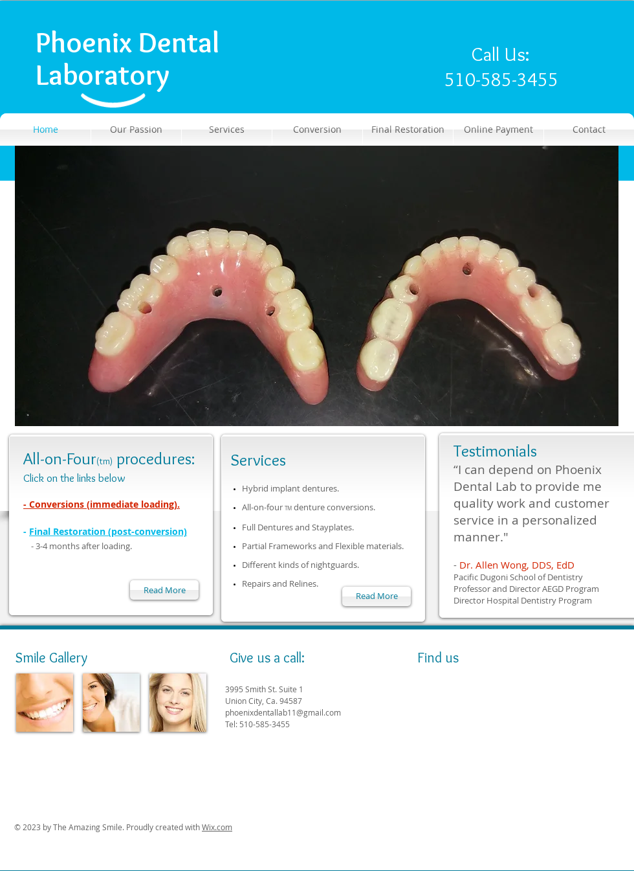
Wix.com (217, 827)
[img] (44, 702)
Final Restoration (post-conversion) (108, 531)
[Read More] (376, 596)
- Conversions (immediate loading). (101, 504)
